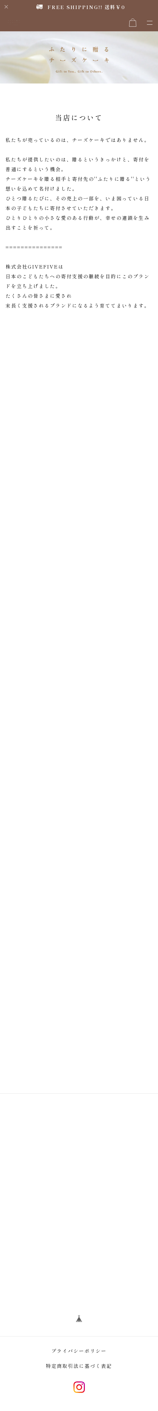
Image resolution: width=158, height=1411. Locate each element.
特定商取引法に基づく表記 (79, 1365)
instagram (79, 1387)
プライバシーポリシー (79, 1350)
